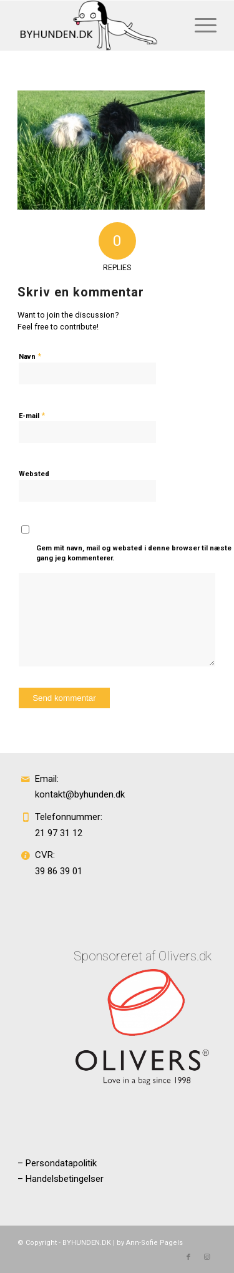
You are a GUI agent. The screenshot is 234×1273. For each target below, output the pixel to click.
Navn (30, 356)
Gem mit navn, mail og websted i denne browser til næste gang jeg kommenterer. (134, 553)
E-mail (32, 415)
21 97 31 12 (58, 833)
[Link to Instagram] (207, 1257)
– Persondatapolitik (57, 1163)
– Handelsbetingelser (60, 1178)
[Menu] (199, 26)
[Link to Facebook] (188, 1257)
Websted (34, 474)
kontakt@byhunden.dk (80, 794)
